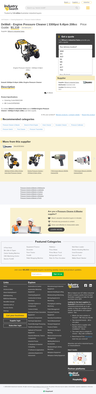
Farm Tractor (31, 252)
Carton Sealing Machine (12, 253)
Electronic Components (35, 318)
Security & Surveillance (54, 318)
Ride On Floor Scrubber (57, 258)
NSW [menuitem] (62, 51)
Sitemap (6, 311)
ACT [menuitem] (61, 67)
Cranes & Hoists (33, 309)
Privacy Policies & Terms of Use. (41, 386)
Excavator (30, 250)
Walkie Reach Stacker (79, 258)
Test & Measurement (54, 321)
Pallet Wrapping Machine (35, 258)
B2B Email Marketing (9, 298)
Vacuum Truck (76, 255)
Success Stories (8, 308)
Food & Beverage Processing (36, 324)
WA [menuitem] (61, 62)
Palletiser (52, 247)
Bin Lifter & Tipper (10, 250)
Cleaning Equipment (17, 19)
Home (5, 286)
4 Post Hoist (8, 248)
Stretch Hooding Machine (80, 250)
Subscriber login (15, 325)
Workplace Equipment (54, 352)
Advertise (86, 2)
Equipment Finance (33, 247)
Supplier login (15, 321)
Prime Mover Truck (55, 252)
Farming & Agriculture (34, 321)
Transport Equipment (54, 324)
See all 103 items (19, 146)
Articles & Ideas (8, 289)
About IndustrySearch (9, 292)
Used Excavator (77, 252)
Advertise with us (8, 305)
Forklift (29, 255)
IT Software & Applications (36, 350)
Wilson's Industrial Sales (16, 31)
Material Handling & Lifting (56, 292)
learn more (56, 229)
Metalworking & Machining (56, 295)
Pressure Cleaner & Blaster (33, 19)
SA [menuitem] (61, 59)
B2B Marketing (8, 295)
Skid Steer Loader (78, 247)
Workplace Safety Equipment (56, 355)
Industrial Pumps (33, 341)
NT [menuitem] (61, 65)
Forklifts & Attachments (35, 327)
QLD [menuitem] (61, 57)
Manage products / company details (68, 115)
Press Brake (53, 250)
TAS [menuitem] (61, 70)
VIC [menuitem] (61, 54)
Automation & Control (34, 286)
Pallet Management (53, 309)
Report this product (88, 115)
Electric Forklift (9, 259)
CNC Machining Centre (11, 256)
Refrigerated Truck (55, 255)
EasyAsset (88, 336)
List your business (15, 315)
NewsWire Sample (8, 302)
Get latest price (26, 27)
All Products (5, 19)
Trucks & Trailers (52, 327)
